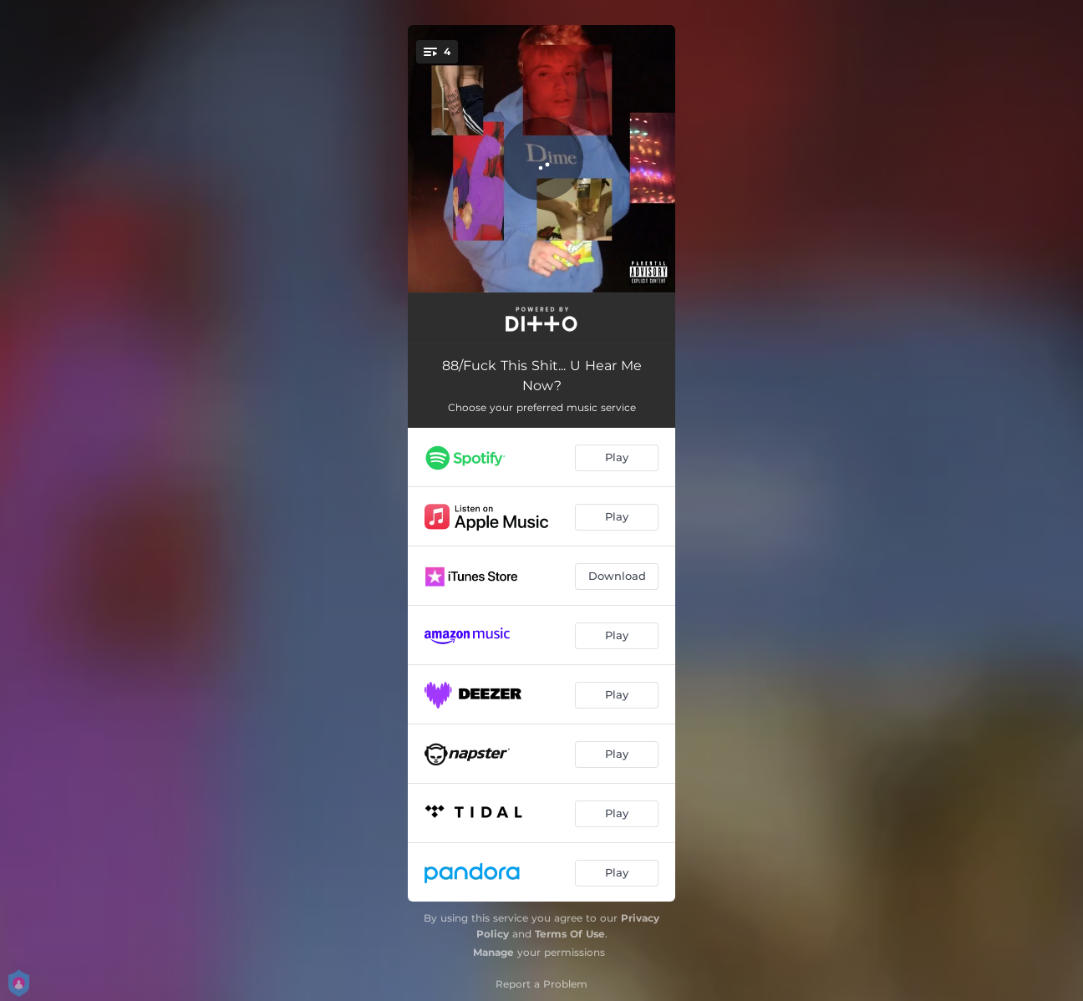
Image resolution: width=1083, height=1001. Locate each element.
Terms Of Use (570, 933)
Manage (493, 952)
